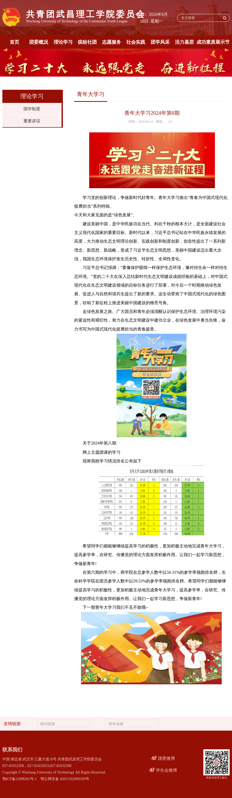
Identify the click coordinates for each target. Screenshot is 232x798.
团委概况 (38, 42)
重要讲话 (31, 121)
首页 (14, 42)
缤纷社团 (87, 42)
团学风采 (160, 42)
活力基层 (184, 42)
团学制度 (31, 109)
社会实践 (135, 42)
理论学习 (63, 42)
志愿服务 (111, 42)
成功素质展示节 (213, 42)
